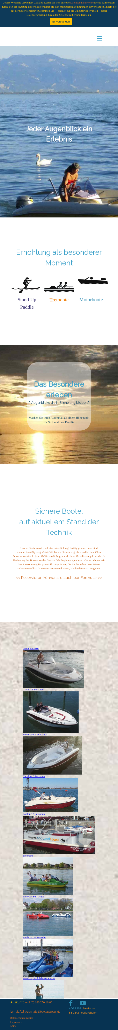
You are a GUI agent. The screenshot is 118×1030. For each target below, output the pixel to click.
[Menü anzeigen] (99, 38)
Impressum (16, 1021)
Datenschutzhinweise (82, 2)
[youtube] (83, 1003)
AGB (13, 1026)
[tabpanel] (59, 132)
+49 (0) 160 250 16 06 (38, 1002)
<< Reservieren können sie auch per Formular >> (59, 577)
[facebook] (70, 1003)
